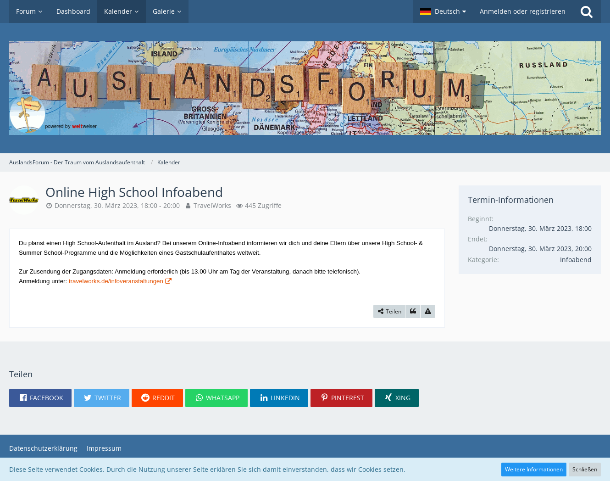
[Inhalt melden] (428, 312)
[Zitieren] (412, 312)
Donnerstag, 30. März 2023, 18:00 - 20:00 (117, 205)
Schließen (584, 469)
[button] (443, 11)
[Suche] (586, 11)
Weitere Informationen (534, 469)
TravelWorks (212, 205)
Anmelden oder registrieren (523, 11)
